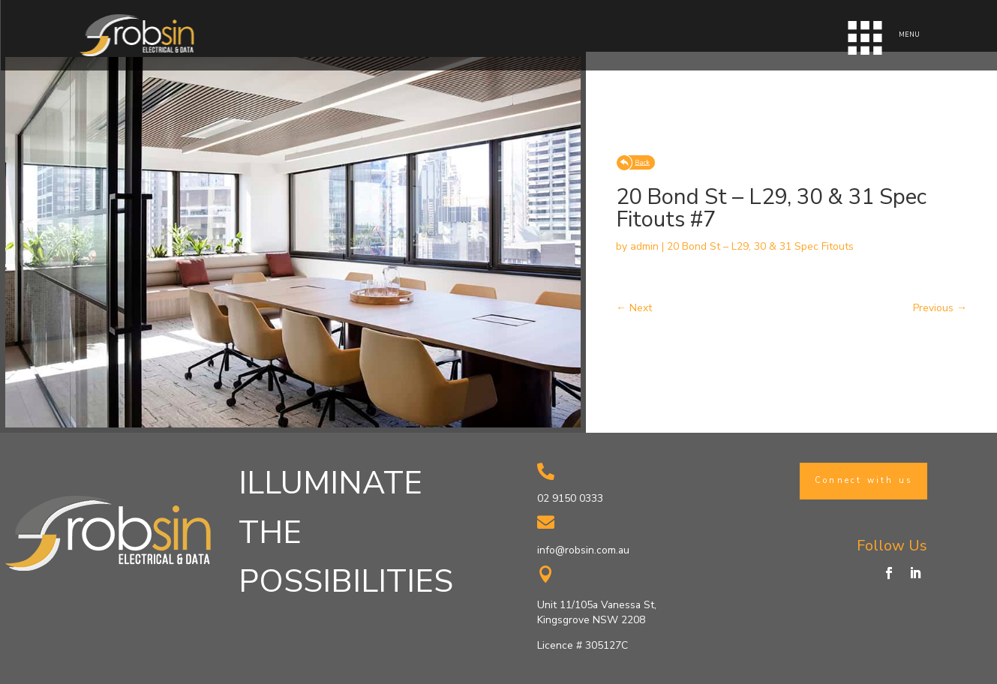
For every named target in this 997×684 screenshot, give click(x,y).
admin (644, 246)
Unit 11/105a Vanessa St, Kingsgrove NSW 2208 (596, 613)
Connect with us (863, 480)
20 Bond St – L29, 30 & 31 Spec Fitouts (760, 246)
